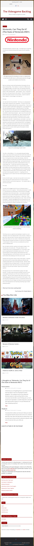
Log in (2, 506)
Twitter (24, 529)
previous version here (10, 470)
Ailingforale (13, 34)
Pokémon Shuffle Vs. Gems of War (12, 370)
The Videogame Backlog (17, 11)
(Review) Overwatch (5, 484)
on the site (11, 468)
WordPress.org (4, 512)
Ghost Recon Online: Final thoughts (8, 486)
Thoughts (4, 26)
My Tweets (3, 519)
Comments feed (4, 510)
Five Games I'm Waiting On (7, 482)
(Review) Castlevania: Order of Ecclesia (14, 317)
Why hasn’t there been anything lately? (11, 288)
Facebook (18, 529)
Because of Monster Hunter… (11, 344)
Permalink (19, 388)
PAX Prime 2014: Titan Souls (7, 480)
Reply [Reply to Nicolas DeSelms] (6, 405)
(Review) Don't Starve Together (7, 488)
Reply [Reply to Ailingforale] (6, 422)
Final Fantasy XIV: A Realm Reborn (24, 291)
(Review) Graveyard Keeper (7, 490)
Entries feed (3, 508)
